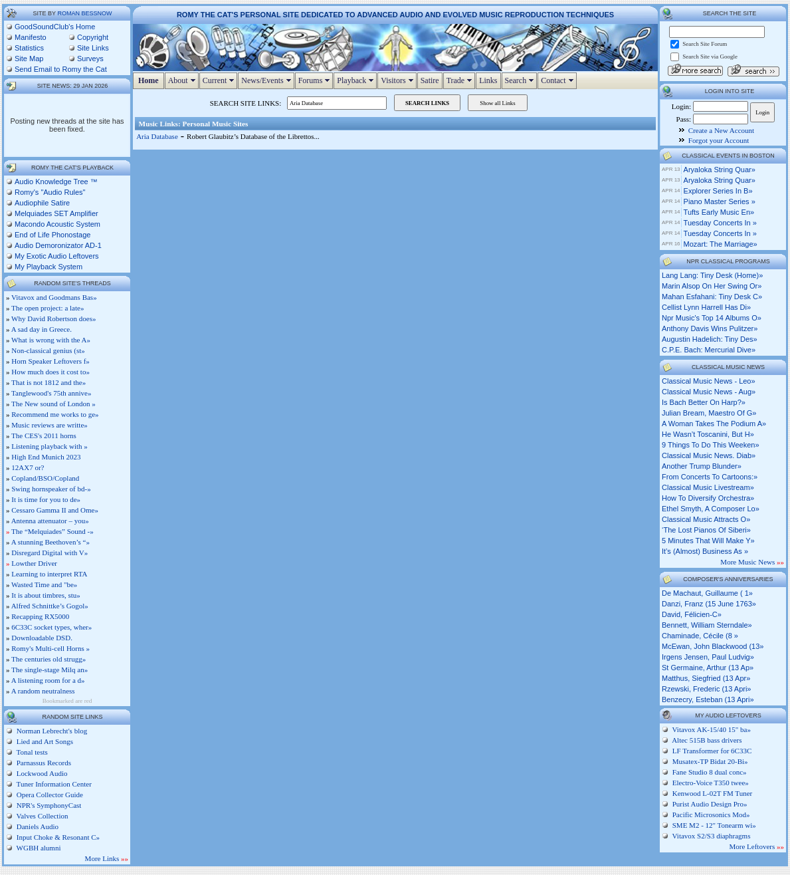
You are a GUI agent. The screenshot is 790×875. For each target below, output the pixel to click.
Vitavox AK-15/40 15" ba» (711, 729)
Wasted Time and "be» (44, 584)
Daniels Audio (36, 826)
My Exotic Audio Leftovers (57, 256)
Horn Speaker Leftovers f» (50, 361)
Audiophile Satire (42, 203)
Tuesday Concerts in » (720, 223)
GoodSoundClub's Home (55, 27)
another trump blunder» (701, 466)
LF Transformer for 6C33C (711, 751)
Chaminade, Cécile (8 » (700, 636)
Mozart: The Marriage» (720, 244)
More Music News (752, 562)
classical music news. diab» (708, 455)
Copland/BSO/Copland (45, 478)
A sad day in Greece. (41, 329)
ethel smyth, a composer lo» (710, 509)
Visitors (398, 80)
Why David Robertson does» (53, 318)
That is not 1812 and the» (48, 382)
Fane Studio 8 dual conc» (709, 772)
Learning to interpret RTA (49, 574)
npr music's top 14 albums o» (711, 318)
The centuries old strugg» (48, 659)
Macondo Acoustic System (57, 224)
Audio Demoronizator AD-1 (58, 245)
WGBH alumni (37, 848)
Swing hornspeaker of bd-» (50, 489)
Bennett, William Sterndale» (707, 625)
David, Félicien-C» (692, 614)
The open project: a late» (47, 308)
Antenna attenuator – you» (50, 521)
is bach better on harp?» (703, 402)
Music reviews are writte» (49, 425)
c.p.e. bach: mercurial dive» (708, 350)
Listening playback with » (49, 446)
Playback (357, 80)
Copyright (92, 37)
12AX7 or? (27, 467)
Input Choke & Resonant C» (57, 837)
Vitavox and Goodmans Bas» (54, 297)
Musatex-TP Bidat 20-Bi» (710, 761)
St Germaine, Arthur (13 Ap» (707, 668)
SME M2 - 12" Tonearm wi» (714, 825)
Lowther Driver (34, 563)
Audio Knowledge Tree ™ (56, 182)
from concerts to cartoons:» (709, 477)
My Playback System (48, 267)
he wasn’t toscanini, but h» (708, 434)
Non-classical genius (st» (48, 350)
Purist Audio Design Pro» (709, 804)
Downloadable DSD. (41, 638)
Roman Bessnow (84, 13)
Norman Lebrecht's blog (51, 731)
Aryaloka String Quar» (719, 170)
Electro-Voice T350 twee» (710, 783)
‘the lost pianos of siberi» (706, 530)
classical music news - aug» (708, 392)
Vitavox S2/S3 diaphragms (711, 836)
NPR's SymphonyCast (48, 805)
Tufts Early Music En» (719, 212)
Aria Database (157, 136)
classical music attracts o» (706, 519)
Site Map (29, 58)
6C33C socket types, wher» (51, 627)
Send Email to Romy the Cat (61, 69)
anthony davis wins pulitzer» (709, 328)
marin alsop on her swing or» (711, 286)
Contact (558, 80)
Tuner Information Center (53, 784)
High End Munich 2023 (45, 457)
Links (488, 80)
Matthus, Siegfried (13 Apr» (706, 678)
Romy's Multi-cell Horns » (50, 648)
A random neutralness (43, 691)
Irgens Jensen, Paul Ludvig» (708, 657)
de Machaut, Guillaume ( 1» (707, 593)
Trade (461, 80)
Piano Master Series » (719, 201)
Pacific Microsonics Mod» (711, 814)
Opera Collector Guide (49, 795)
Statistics (29, 48)
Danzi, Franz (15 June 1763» (709, 604)
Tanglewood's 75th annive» (51, 393)
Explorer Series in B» (718, 191)
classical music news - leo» (708, 381)
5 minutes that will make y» (708, 541)
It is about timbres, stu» (45, 595)
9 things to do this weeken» (710, 445)
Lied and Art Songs (44, 741)
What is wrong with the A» (50, 340)
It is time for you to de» (45, 499)
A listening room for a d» (48, 680)
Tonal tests (31, 752)
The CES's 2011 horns (43, 435)
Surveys (90, 58)
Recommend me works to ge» (54, 414)
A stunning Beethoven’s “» (50, 542)
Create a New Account (721, 130)
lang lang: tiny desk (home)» (712, 275)
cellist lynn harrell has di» (706, 307)
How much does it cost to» (50, 372)
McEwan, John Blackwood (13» (712, 646)
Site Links (93, 48)
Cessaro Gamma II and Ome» (54, 510)
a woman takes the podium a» (714, 424)
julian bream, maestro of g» (709, 413)
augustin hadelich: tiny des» (709, 339)
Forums (316, 80)
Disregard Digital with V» (49, 553)
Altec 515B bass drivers (706, 740)
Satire (430, 80)
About (183, 80)
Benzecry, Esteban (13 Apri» (708, 699)
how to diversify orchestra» (708, 498)
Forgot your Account (718, 140)
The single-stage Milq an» (49, 670)
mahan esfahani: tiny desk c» (712, 297)
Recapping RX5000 (40, 616)
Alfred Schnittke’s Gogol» (49, 606)
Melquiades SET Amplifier (56, 213)
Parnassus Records (43, 763)
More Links (106, 858)
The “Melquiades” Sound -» (52, 531)
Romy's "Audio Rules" (50, 192)
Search (521, 80)
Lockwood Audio (41, 773)
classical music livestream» (708, 487)
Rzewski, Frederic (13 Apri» (706, 689)
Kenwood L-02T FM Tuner (712, 793)
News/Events (267, 80)
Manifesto (31, 37)
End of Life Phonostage (52, 235)
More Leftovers (757, 846)
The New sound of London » (53, 404)
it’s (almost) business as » (705, 551)
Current (220, 80)
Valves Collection (41, 816)
